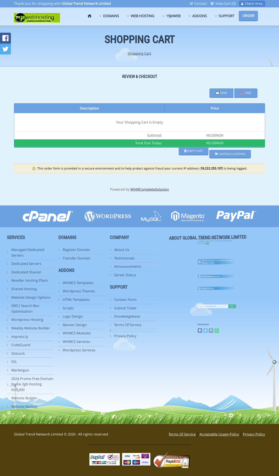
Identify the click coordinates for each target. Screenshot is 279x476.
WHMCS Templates (43, 282)
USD (246, 93)
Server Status (90, 275)
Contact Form (90, 299)
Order (248, 15)
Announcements (92, 266)
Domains (111, 16)
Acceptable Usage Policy (219, 434)
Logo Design (38, 316)
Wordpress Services (44, 350)
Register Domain (41, 249)
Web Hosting (142, 16)
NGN (221, 93)
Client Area (254, 3)
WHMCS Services (41, 341)
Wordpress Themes (44, 291)
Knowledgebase (92, 316)
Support (226, 16)
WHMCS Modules (42, 333)
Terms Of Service (92, 324)
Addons (199, 16)
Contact (200, 3)
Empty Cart (193, 151)
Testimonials (89, 258)
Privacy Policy (90, 336)
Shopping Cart (139, 53)
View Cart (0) (225, 3)
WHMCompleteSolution (149, 189)
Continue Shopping (230, 154)
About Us (86, 249)
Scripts (33, 308)
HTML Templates (41, 299)
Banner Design (40, 324)
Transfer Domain (41, 258)
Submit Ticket (90, 308)
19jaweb (173, 16)
